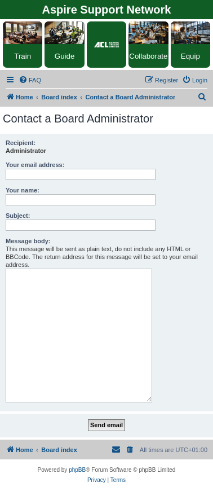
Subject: (18, 215)
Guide (65, 56)
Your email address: (35, 164)
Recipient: (21, 142)
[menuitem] (30, 80)
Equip (190, 56)
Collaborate (148, 56)
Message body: (28, 241)
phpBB (77, 470)
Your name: (22, 190)
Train (22, 56)
